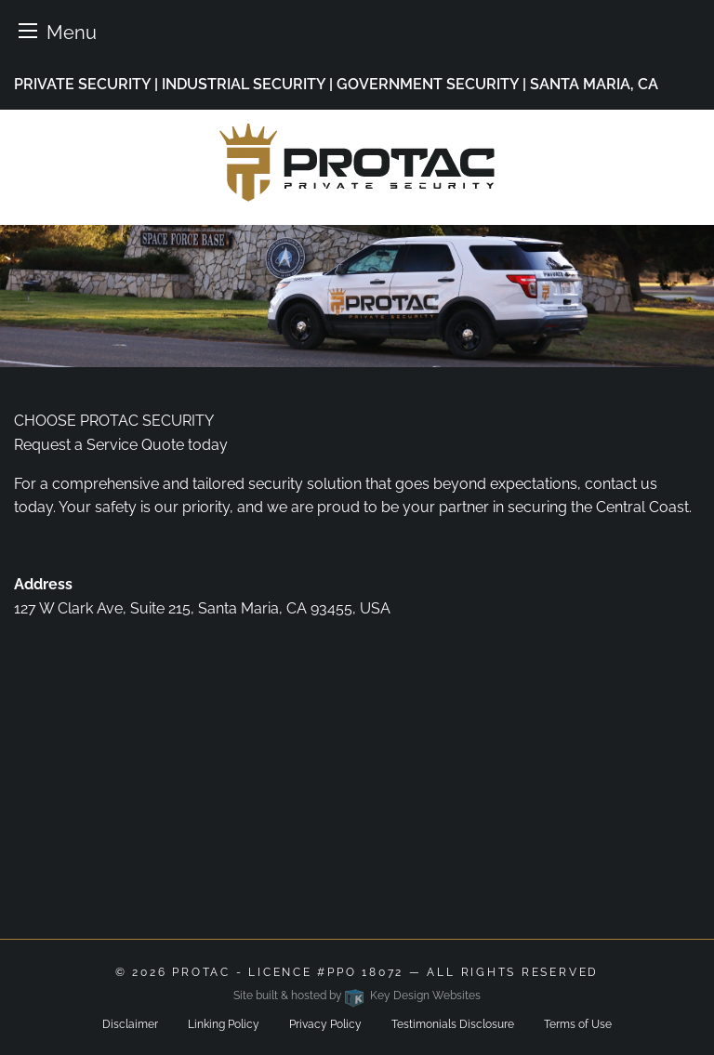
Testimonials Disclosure (452, 1024)
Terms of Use (578, 1024)
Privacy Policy (325, 1024)
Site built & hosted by (356, 995)
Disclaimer (130, 1024)
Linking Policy (223, 1024)
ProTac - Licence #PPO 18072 (287, 972)
